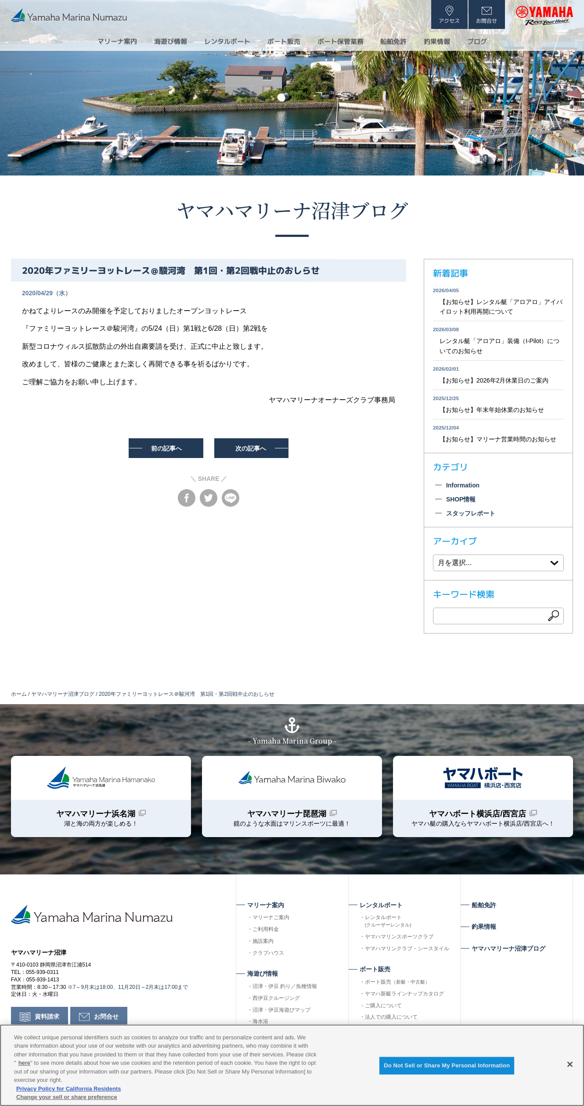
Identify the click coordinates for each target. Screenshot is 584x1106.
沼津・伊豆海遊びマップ (281, 1012)
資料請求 (47, 1020)
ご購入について (383, 1008)
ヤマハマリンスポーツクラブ (399, 939)
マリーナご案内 (270, 920)
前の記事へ (165, 448)
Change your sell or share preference (66, 1097)
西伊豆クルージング (276, 1001)
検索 (553, 618)
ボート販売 (397, 984)
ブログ (486, 41)
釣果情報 (445, 41)
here (24, 1062)
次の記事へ (252, 448)
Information (463, 486)
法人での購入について (391, 1020)
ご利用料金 (265, 932)
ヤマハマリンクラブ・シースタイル (407, 951)
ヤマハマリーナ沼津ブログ (292, 209)
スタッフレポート (470, 515)
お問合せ (106, 1020)
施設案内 (263, 944)
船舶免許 (399, 41)
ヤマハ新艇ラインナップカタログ (404, 996)
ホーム (19, 695)
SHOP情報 (461, 500)
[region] (292, 1065)
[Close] (570, 1064)
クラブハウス (268, 955)
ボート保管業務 (343, 41)
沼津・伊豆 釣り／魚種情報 (284, 989)
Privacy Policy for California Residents (68, 1088)
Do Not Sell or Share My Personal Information (447, 1066)
